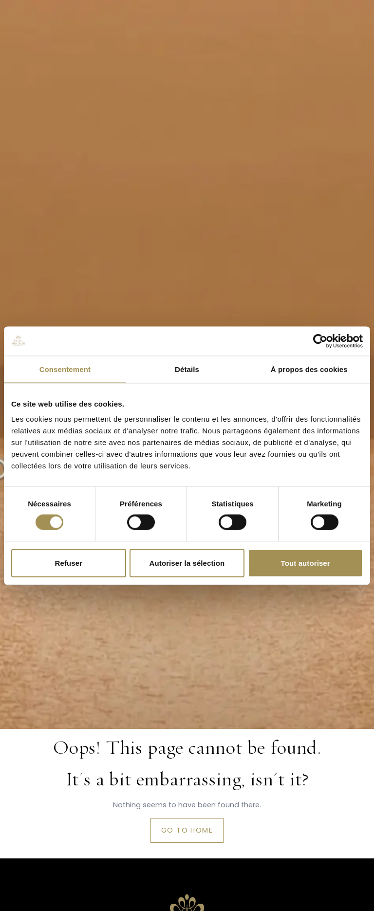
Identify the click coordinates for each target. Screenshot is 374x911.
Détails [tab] (187, 369)
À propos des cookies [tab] (309, 369)
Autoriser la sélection (187, 562)
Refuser (69, 562)
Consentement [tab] (65, 369)
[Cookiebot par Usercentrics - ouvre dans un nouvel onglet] (320, 341)
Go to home (187, 830)
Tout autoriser (305, 562)
